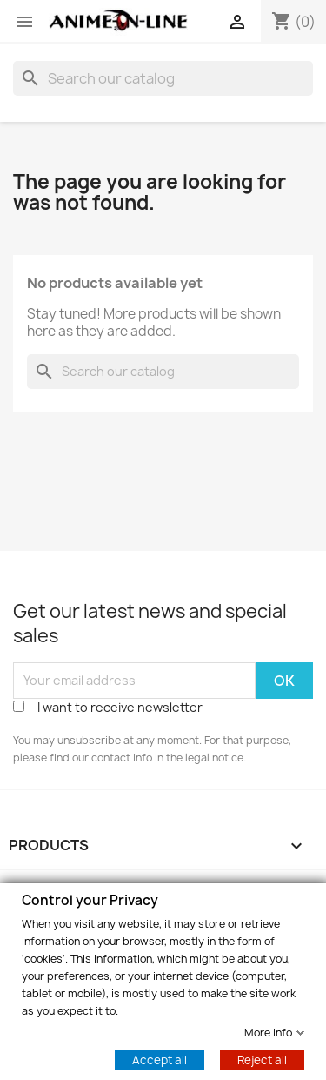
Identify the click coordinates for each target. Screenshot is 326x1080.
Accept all (159, 1059)
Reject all (262, 1059)
